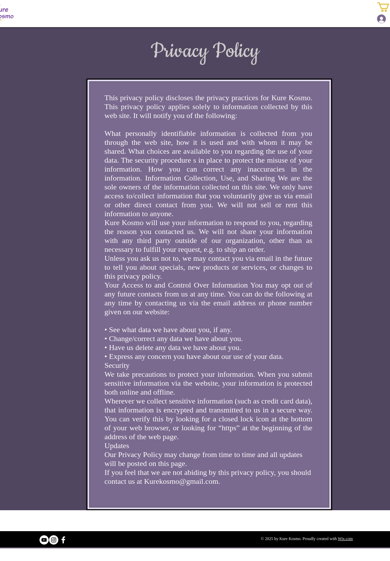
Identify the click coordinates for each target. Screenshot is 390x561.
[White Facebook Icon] (63, 540)
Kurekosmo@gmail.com (181, 481)
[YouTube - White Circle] (44, 540)
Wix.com (345, 538)
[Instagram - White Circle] (53, 540)
